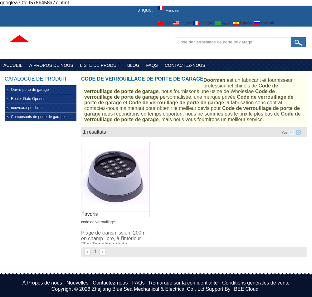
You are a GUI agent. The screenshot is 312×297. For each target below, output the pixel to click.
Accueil (12, 65)
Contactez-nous (185, 65)
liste (291, 132)
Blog (133, 65)
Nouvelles (77, 282)
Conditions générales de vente (256, 282)
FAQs (152, 65)
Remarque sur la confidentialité (183, 282)
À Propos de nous (51, 65)
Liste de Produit (100, 65)
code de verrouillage (98, 222)
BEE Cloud (246, 289)
